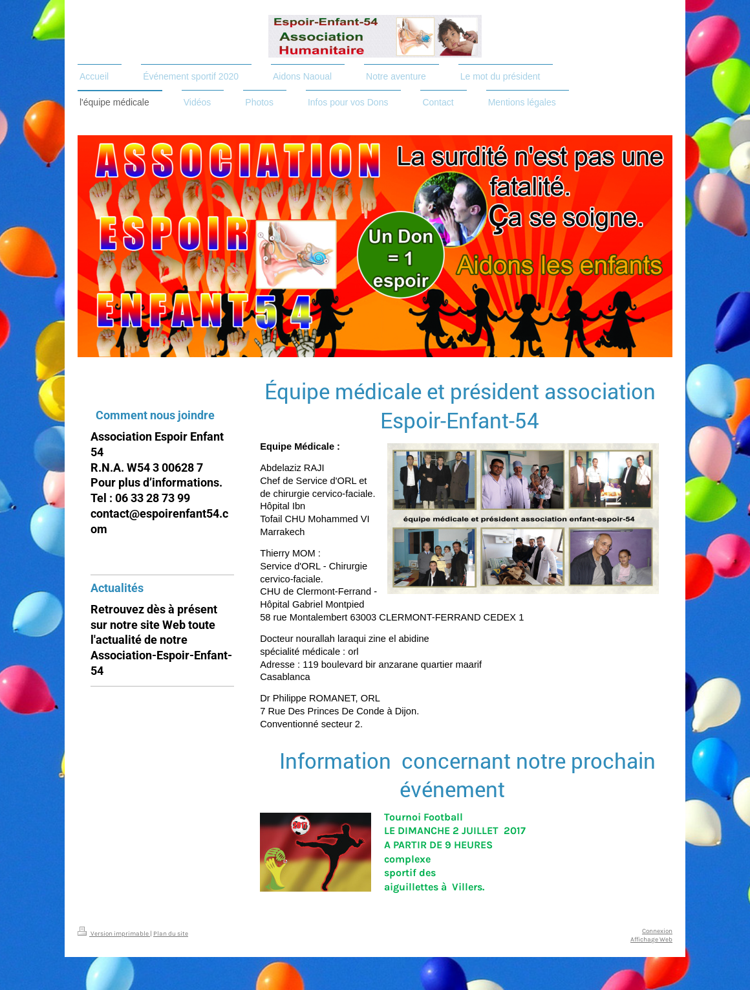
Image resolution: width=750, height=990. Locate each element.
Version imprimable (114, 933)
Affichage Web (651, 939)
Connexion (657, 930)
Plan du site (170, 933)
